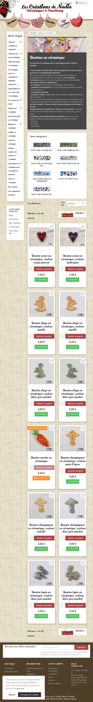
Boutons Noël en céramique (42, 180)
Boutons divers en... (42, 194)
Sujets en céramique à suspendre (12, 45)
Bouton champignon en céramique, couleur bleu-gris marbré (72, 528)
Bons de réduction (54, 683)
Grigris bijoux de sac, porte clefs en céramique (14, 92)
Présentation (14, 227)
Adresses (51, 680)
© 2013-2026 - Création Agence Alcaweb (59, 696)
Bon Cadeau (12, 187)
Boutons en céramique (12, 110)
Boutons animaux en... (68, 150)
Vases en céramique (12, 180)
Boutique (15, 36)
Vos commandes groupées (14, 193)
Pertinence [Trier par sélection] (76, 203)
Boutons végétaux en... (69, 163)
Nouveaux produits (11, 671)
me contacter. (70, 77)
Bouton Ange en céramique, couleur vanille (41, 326)
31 (71, 212)
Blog (11, 215)
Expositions (13, 219)
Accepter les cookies (30, 694)
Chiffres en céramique (12, 134)
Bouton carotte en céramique (41, 459)
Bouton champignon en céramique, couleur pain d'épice (72, 461)
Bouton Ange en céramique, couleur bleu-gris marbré (41, 393)
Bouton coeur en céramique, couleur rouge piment (41, 259)
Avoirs (50, 677)
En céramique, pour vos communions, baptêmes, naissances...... (13, 77)
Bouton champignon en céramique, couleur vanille (41, 528)
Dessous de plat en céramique (14, 118)
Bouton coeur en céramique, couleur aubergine (72, 259)
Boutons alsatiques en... (42, 164)
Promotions (9, 668)
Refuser (12, 694)
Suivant (80, 213)
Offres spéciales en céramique (14, 63)
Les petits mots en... (68, 179)
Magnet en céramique (12, 126)
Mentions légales (70, 699)
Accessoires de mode (13, 102)
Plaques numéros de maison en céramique (12, 153)
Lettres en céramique (12, 142)
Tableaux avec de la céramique (14, 55)
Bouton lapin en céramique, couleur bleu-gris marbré (41, 595)
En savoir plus (19, 688)
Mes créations (15, 223)
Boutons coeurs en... (42, 150)
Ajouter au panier (44, 269)
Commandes (52, 674)
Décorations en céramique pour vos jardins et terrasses (14, 169)
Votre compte (55, 664)
